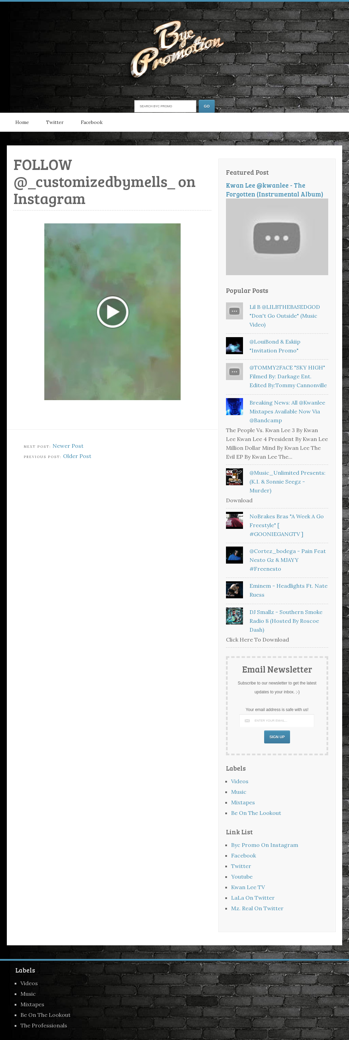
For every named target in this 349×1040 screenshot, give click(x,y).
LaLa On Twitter (253, 897)
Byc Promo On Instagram (264, 844)
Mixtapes (243, 802)
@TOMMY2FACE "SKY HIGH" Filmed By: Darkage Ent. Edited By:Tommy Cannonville (288, 376)
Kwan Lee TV (248, 887)
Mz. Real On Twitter (257, 908)
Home (22, 122)
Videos (239, 781)
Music (238, 791)
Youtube (242, 876)
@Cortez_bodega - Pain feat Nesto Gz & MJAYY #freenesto (287, 560)
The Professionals (43, 1025)
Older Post (77, 456)
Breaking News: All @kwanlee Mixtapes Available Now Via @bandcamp (287, 411)
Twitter (55, 122)
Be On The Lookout (256, 812)
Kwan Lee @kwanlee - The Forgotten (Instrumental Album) (274, 189)
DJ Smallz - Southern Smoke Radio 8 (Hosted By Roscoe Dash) (285, 621)
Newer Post (68, 445)
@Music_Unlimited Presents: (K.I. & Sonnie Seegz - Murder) (287, 481)
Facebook (92, 122)
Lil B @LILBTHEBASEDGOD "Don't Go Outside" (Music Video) (284, 315)
